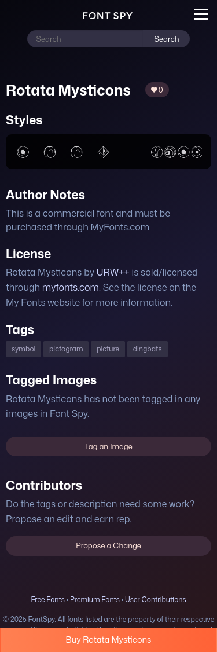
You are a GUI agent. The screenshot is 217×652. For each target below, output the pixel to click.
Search (166, 39)
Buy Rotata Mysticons (109, 639)
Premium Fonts (95, 600)
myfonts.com (70, 287)
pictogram (66, 349)
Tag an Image (108, 446)
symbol (23, 349)
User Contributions (155, 600)
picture (108, 349)
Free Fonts (47, 600)
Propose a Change (108, 545)
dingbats (147, 349)
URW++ (113, 272)
